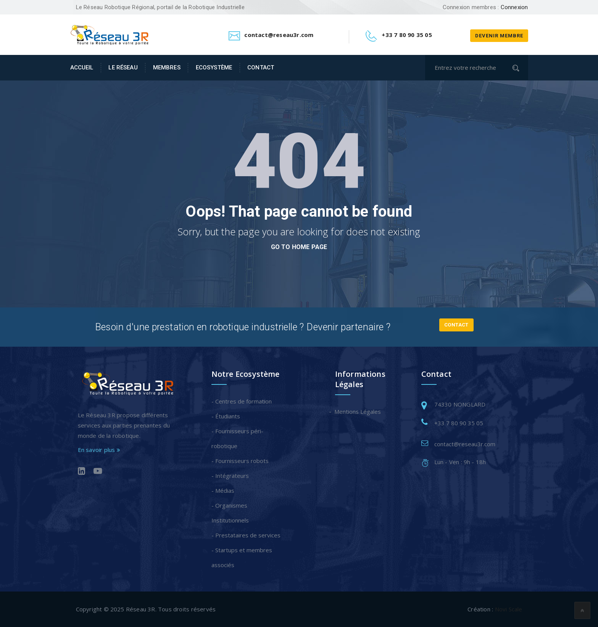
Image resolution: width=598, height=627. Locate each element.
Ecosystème (214, 67)
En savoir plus (99, 449)
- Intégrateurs (230, 475)
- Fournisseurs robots (240, 461)
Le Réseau (122, 67)
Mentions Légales (358, 411)
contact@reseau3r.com (464, 444)
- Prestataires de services (245, 535)
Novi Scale (508, 609)
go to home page (299, 247)
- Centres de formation (241, 401)
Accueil (81, 67)
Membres (167, 67)
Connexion (514, 7)
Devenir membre (499, 36)
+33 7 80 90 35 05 (458, 423)
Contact (260, 67)
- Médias (222, 490)
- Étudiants (225, 416)
